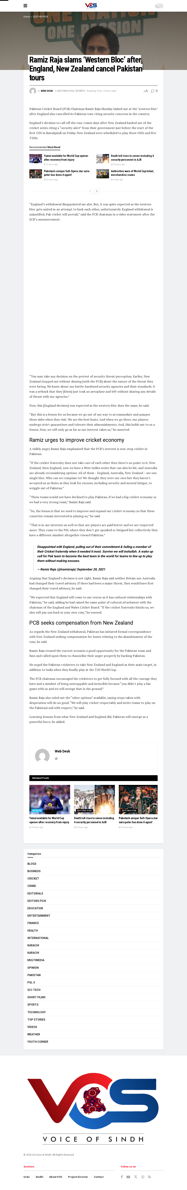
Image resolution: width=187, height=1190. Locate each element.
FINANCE (33, 923)
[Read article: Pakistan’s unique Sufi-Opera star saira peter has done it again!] (35, 173)
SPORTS (80, 90)
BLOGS (31, 863)
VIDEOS (32, 1027)
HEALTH (32, 930)
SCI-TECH (33, 989)
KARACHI (33, 945)
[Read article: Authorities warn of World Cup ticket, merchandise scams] (102, 173)
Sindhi (39, 1176)
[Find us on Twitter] (135, 1177)
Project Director (78, 1176)
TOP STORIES (36, 1019)
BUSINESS (34, 871)
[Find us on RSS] (149, 1177)
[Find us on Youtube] (128, 1177)
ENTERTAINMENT (38, 915)
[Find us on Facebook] (122, 1177)
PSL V (31, 982)
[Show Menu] (25, 6)
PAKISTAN (34, 975)
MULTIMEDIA (35, 960)
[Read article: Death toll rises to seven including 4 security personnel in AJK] (102, 158)
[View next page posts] (97, 191)
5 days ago (117, 180)
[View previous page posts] (90, 191)
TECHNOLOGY (36, 1012)
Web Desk (47, 90)
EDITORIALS (35, 893)
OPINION (33, 967)
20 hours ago (118, 164)
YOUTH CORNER (37, 1041)
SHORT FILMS (36, 997)
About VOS (55, 1176)
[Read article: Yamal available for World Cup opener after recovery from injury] (35, 158)
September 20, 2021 (91, 569)
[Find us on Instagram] (142, 1177)
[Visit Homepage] (91, 6)
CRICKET (33, 878)
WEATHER (33, 1034)
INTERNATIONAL (38, 938)
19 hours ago (51, 164)
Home (27, 16)
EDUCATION (35, 908)
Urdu (27, 1176)
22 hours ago (51, 180)
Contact (98, 1176)
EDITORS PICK (40, 16)
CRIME (31, 885)
